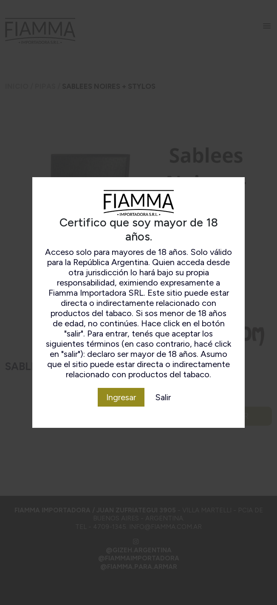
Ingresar (121, 397)
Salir (163, 397)
